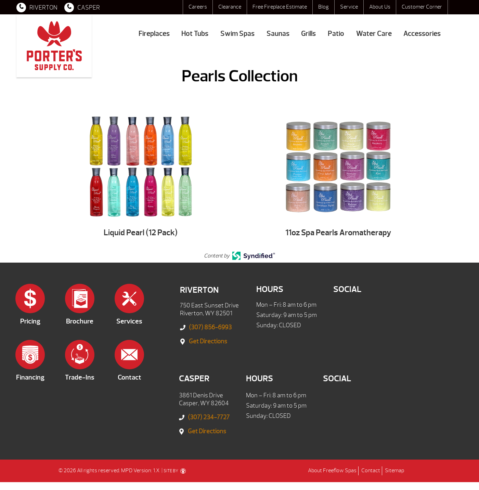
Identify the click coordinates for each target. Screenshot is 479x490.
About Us (379, 6)
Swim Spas (237, 33)
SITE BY (175, 471)
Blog (323, 6)
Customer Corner (422, 6)
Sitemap (394, 470)
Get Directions (208, 341)
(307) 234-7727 (209, 417)
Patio (336, 33)
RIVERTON (36, 7)
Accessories (422, 33)
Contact (370, 470)
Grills (308, 33)
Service (349, 6)
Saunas (278, 33)
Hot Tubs (194, 33)
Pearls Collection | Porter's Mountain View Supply (54, 45)
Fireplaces (154, 33)
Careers (198, 6)
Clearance (229, 6)
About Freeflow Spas (332, 470)
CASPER (82, 7)
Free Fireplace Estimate (280, 6)
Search (456, 7)
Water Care (374, 33)
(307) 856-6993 (210, 327)
